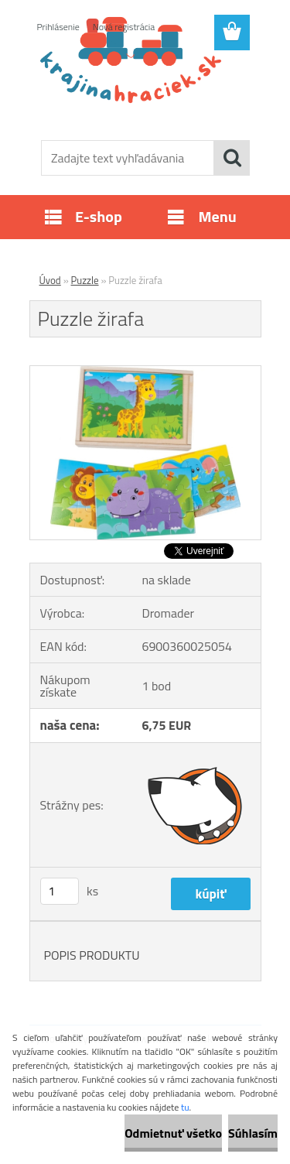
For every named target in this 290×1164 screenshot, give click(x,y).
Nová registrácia (124, 26)
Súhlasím (253, 1133)
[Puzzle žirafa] (145, 372)
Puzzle (85, 280)
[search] (232, 158)
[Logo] (145, 90)
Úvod (50, 280)
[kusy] (59, 891)
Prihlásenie (58, 26)
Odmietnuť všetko (173, 1133)
